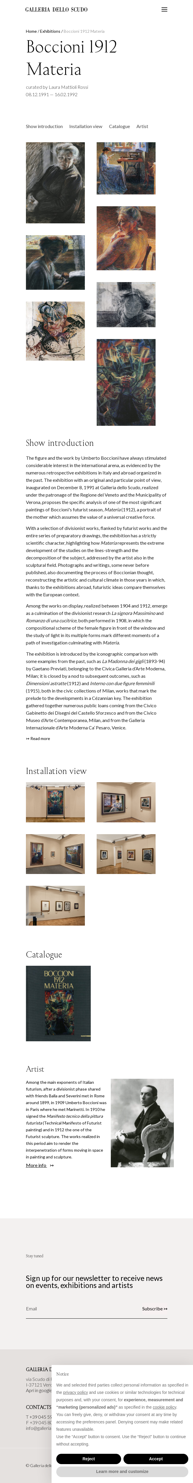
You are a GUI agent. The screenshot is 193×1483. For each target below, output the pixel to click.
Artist (142, 126)
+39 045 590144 (46, 1417)
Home (31, 31)
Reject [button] (89, 1458)
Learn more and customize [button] (122, 1471)
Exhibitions (50, 31)
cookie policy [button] (164, 1407)
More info (36, 1165)
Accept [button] (156, 1458)
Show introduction (44, 126)
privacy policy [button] (75, 1392)
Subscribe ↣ (154, 1308)
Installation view (85, 126)
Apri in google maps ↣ (47, 1390)
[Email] (52, 1309)
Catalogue (119, 126)
